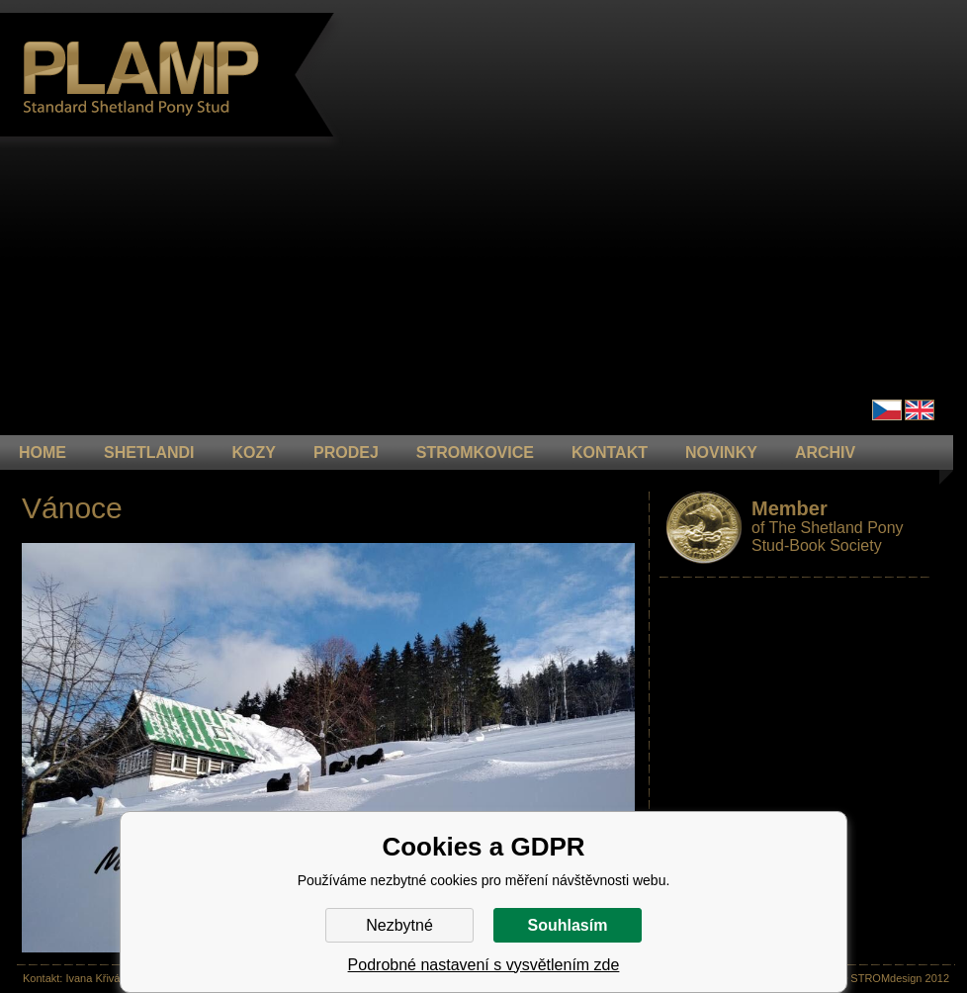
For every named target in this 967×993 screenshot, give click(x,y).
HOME (42, 452)
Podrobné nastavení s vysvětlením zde (484, 964)
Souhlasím (568, 925)
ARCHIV (825, 452)
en (919, 410)
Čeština (887, 410)
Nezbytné (399, 925)
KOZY (254, 452)
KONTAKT (609, 452)
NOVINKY (721, 452)
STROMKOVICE (475, 452)
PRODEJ (346, 452)
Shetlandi (149, 452)
